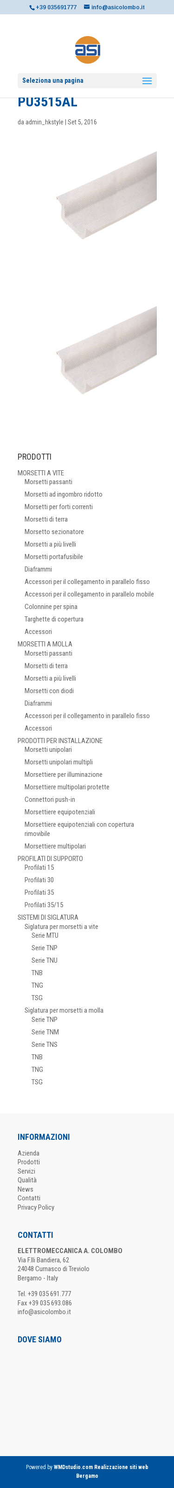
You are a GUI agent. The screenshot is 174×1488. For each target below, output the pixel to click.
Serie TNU (45, 960)
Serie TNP (45, 948)
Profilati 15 (39, 867)
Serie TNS (45, 1044)
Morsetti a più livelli (50, 544)
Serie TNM (45, 1032)
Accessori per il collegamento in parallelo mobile (89, 594)
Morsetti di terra (46, 519)
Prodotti (29, 1162)
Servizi (26, 1171)
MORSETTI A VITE (41, 473)
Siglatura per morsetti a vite (61, 926)
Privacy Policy (36, 1207)
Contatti (29, 1198)
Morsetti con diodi (49, 691)
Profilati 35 (39, 892)
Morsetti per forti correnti (59, 507)
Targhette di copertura (54, 619)
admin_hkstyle (45, 122)
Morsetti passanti (48, 482)
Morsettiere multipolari (55, 846)
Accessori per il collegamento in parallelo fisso (87, 582)
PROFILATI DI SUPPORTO (50, 859)
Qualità (27, 1180)
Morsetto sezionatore (54, 532)
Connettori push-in (50, 799)
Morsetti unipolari (48, 749)
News (25, 1189)
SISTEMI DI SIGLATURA (48, 917)
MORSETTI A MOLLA (45, 644)
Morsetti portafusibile (54, 557)
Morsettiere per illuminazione (64, 774)
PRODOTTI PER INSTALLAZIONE (60, 741)
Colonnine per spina (51, 607)
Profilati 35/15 (44, 905)
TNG (37, 985)
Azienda (28, 1153)
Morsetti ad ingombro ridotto (64, 494)
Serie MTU (45, 935)
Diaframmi (38, 569)
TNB (37, 973)
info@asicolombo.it (44, 1312)
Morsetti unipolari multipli (59, 762)
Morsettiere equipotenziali (60, 812)
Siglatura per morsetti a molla (64, 1010)
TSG (37, 998)
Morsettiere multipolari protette (67, 787)
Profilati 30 (39, 880)
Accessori (38, 631)
